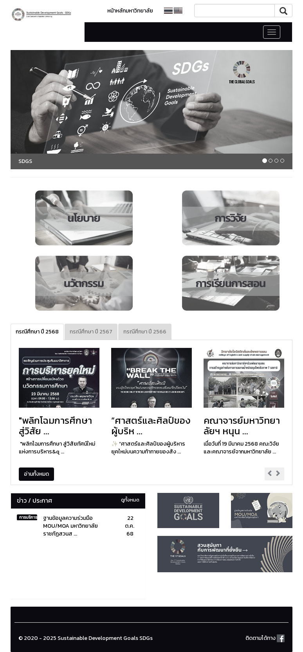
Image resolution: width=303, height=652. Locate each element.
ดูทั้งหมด (130, 499)
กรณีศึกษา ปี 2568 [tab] (37, 332)
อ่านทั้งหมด (36, 474)
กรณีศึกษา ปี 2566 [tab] (144, 332)
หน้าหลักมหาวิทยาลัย (130, 11)
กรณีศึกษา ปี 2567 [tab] (91, 332)
